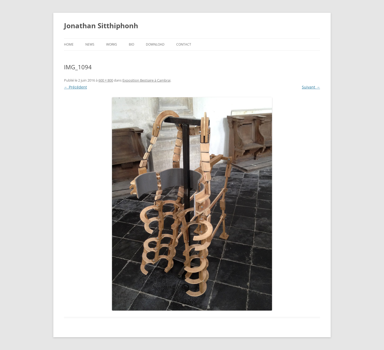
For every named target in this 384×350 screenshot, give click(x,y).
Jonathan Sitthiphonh (101, 25)
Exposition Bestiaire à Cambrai (146, 80)
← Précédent (75, 87)
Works (111, 44)
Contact (183, 44)
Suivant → (311, 87)
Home (69, 44)
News (89, 44)
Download (155, 44)
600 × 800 (105, 80)
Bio (131, 44)
